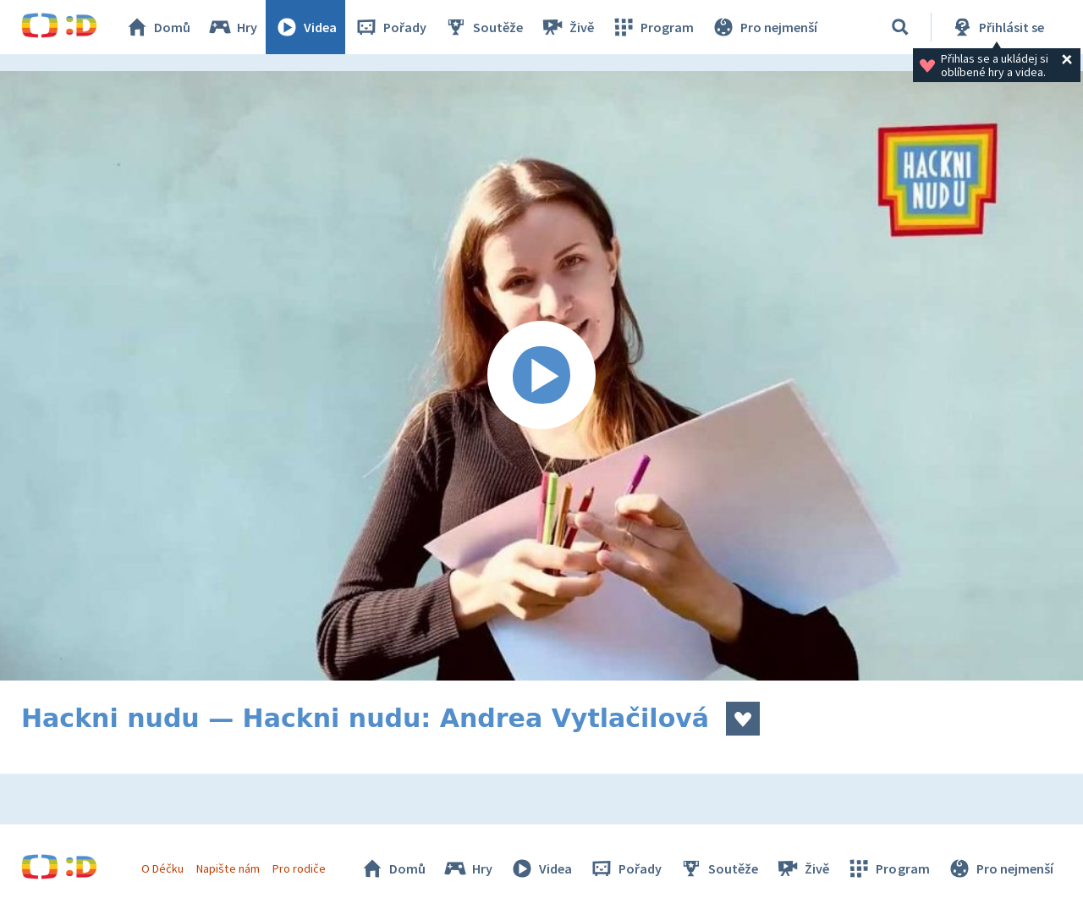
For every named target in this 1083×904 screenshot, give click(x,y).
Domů (157, 27)
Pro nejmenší (764, 27)
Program (652, 27)
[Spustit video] (541, 376)
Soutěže (483, 27)
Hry (232, 27)
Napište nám (227, 868)
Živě (567, 27)
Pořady (390, 27)
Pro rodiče (299, 868)
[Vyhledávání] (900, 27)
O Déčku (162, 868)
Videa (305, 27)
